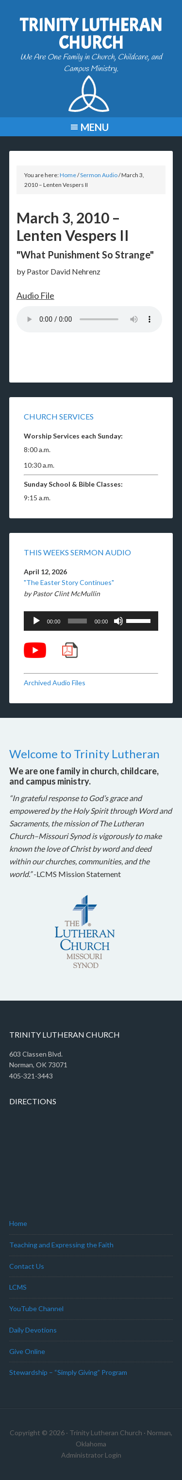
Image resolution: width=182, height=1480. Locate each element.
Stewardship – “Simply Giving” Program (68, 1372)
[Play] (36, 621)
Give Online (27, 1351)
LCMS (18, 1287)
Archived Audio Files (54, 682)
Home (18, 1223)
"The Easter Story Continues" (69, 582)
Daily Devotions (33, 1330)
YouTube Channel (36, 1308)
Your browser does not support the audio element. (89, 319)
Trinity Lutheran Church (91, 34)
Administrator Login (91, 1455)
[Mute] (118, 621)
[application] (91, 621)
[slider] (77, 621)
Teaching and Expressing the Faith (61, 1245)
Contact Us (26, 1266)
